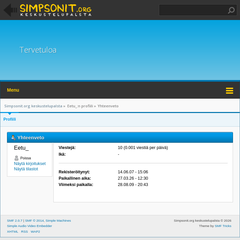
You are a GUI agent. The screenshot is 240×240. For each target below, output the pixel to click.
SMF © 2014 (34, 220)
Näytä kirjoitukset (30, 163)
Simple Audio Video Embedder (29, 226)
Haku (231, 10)
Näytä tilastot (26, 169)
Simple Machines (58, 220)
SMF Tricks (223, 226)
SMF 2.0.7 (14, 220)
